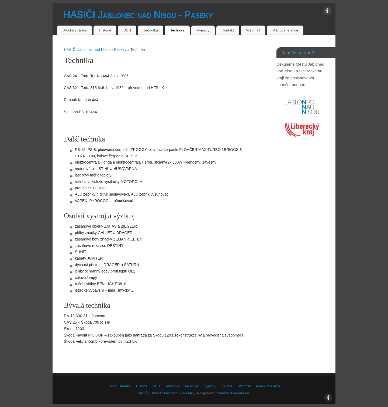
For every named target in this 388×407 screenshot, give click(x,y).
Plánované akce (285, 30)
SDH (127, 30)
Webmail (253, 30)
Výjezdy (203, 30)
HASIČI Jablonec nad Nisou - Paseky (138, 14)
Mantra (223, 393)
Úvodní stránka (74, 30)
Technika (177, 30)
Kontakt (228, 30)
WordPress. (242, 393)
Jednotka (150, 30)
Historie (105, 30)
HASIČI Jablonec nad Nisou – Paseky (165, 393)
